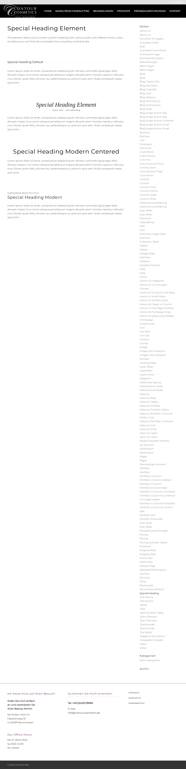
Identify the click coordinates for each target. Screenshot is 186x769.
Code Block (146, 151)
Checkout (146, 148)
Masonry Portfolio (150, 405)
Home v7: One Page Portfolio (157, 308)
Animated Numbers (151, 58)
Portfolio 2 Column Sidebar (155, 480)
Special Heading (149, 593)
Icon (142, 327)
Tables (143, 605)
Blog (142, 74)
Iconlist (144, 343)
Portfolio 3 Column (151, 484)
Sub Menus (146, 597)
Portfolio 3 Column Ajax (153, 487)
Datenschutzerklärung (153, 202)
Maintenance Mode (151, 390)
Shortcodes (146, 585)
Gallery (144, 245)
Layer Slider (146, 366)
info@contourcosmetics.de (84, 712)
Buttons (144, 132)
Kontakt (144, 358)
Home (143, 277)
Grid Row (145, 257)
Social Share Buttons (152, 589)
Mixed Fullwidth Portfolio (154, 440)
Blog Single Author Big (153, 113)
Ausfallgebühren (136, 703)
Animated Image (150, 54)
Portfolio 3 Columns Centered (157, 491)
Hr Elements (147, 323)
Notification (147, 448)
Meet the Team (149, 433)
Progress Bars (148, 550)
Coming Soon (148, 167)
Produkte (145, 546)
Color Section (148, 155)
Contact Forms (148, 191)
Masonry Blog (148, 398)
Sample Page (147, 566)
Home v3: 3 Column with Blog (157, 292)
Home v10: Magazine (152, 280)
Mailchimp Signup (150, 382)
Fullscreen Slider (149, 241)
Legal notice (147, 374)
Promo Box (146, 558)
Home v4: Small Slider (152, 296)
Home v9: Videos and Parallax (157, 316)
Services (144, 573)
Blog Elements (148, 85)
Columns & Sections (152, 163)
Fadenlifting (147, 222)
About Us (145, 30)
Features (145, 237)
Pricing (144, 534)
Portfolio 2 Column (151, 476)
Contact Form (148, 187)
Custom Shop (148, 198)
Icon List (145, 335)
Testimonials (147, 624)
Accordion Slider (149, 42)
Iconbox (144, 339)
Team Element (148, 616)
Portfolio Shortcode (151, 519)
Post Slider (146, 523)
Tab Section (147, 601)
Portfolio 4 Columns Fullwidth (157, 503)
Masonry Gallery (149, 401)
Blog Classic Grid (149, 81)
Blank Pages (147, 66)
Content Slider (148, 195)
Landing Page (148, 362)
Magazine (145, 378)
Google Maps (147, 253)
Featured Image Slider (153, 234)
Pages (143, 456)
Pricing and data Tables (153, 542)
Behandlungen (149, 62)
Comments (146, 175)
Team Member (148, 620)
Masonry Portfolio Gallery (154, 409)
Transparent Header (151, 640)
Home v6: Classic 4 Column (156, 304)
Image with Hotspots (152, 351)
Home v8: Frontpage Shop (155, 312)
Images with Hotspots (153, 355)
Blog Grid (145, 93)
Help (142, 269)
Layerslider (146, 370)
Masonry (145, 394)
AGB (142, 46)
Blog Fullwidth (148, 89)
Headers (145, 261)
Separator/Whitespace (153, 569)
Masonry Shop (148, 429)
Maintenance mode (151, 386)
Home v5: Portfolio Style (154, 300)
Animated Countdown (153, 50)
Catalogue (146, 144)
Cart (142, 140)
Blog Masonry (148, 97)
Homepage (146, 319)
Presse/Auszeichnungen (154, 530)
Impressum (134, 692)
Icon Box (145, 331)
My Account (147, 444)
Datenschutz (134, 698)
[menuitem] (47, 11)
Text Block (146, 632)
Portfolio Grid (147, 515)
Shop (143, 581)
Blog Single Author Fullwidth (157, 120)
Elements (145, 218)
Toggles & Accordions (152, 636)
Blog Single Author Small (154, 124)
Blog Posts (146, 109)
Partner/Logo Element (153, 464)
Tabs (142, 608)
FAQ (142, 226)
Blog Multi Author (150, 101)
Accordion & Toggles (152, 38)
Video (143, 644)
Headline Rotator (150, 265)
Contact (144, 179)
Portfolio (145, 468)
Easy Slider (146, 210)
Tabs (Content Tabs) (151, 612)
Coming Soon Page (151, 171)
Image (143, 347)
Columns (145, 159)
